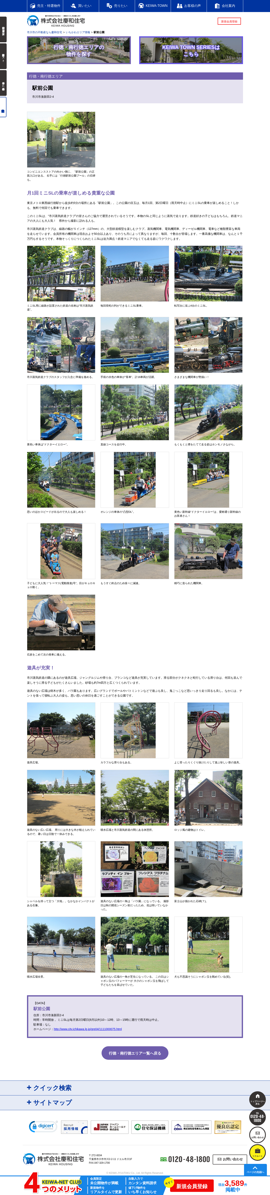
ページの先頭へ (255, 1172)
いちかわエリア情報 (78, 32)
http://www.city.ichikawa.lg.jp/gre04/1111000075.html (88, 1029)
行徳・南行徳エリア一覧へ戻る (135, 1053)
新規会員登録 (229, 21)
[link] (43, 1128)
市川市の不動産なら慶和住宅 (44, 32)
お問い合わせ (233, 1159)
